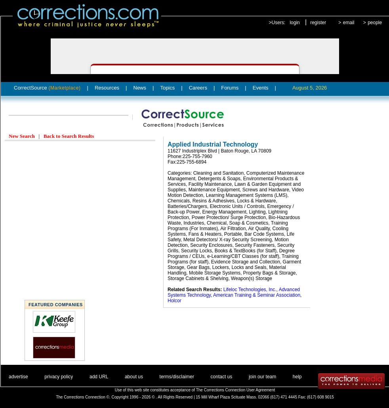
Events (261, 88)
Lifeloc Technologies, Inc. (249, 289)
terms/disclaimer (177, 376)
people (375, 22)
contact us (222, 376)
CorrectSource (47, 88)
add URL (99, 376)
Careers (198, 88)
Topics (167, 88)
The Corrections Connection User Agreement (235, 390)
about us (134, 376)
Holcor (174, 300)
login (294, 22)
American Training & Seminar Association (256, 295)
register (318, 22)
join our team (262, 376)
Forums (229, 88)
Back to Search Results (69, 136)
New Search (22, 136)
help (297, 376)
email (349, 22)
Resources (107, 88)
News (140, 88)
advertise (18, 376)
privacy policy (58, 376)
